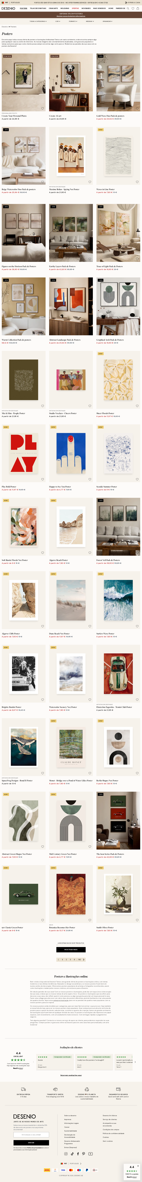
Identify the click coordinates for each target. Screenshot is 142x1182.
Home (110, 8)
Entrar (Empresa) (70, 1147)
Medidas (90, 21)
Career (67, 1127)
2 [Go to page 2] (66, 959)
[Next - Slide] (135, 1062)
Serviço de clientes (110, 1119)
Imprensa (67, 1119)
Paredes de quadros (124, 8)
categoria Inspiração (61, 1000)
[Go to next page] (84, 960)
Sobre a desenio (70, 1116)
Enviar (31, 1143)
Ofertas (75, 8)
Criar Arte (53, 8)
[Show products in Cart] (137, 8)
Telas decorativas (38, 8)
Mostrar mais (71, 950)
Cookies (106, 1137)
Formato (73, 21)
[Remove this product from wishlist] (43, 108)
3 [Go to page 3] (70, 959)
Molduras (65, 8)
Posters (23, 8)
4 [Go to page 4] (74, 959)
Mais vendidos (99, 8)
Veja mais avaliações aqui (71, 1075)
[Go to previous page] (58, 960)
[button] (132, 1172)
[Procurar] (128, 8)
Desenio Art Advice (110, 1116)
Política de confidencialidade (113, 1133)
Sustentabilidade (70, 1131)
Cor (57, 21)
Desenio (5, 27)
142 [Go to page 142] (79, 959)
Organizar (107, 21)
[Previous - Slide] (33, 1062)
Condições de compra (111, 1130)
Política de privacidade (34, 1148)
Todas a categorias (38, 21)
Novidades (86, 8)
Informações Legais (71, 1123)
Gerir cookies (108, 1141)
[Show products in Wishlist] (132, 8)
